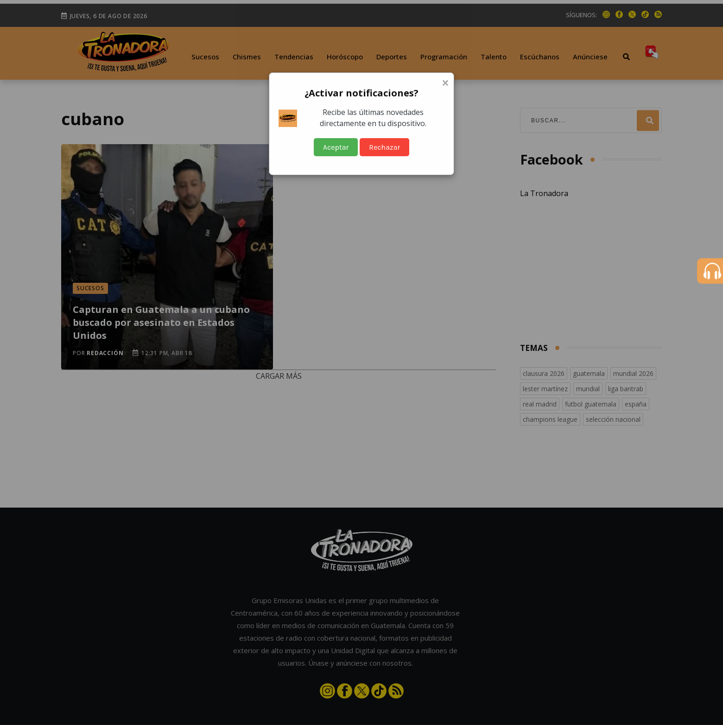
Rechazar (384, 147)
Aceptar (336, 147)
